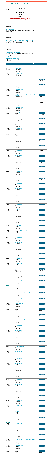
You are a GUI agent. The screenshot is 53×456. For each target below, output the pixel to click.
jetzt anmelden (42, 79)
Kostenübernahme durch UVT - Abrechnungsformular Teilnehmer (26, 63)
